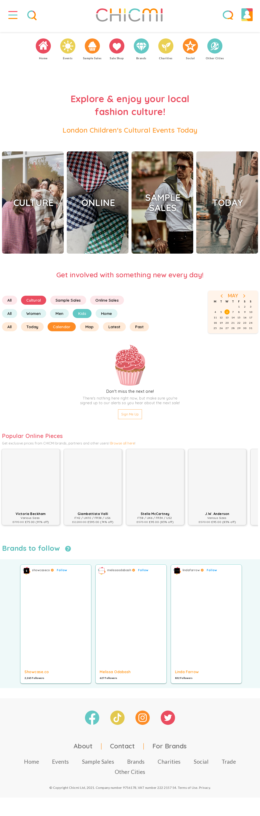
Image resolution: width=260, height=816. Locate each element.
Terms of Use (188, 792)
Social (201, 765)
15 (238, 321)
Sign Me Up (130, 418)
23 (244, 326)
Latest (114, 330)
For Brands (169, 750)
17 (250, 321)
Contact (122, 750)
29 (238, 332)
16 (244, 321)
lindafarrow (193, 574)
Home (106, 317)
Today (32, 330)
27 (227, 332)
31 (250, 332)
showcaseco (43, 574)
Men (59, 317)
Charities (169, 765)
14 (232, 321)
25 (215, 332)
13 (227, 321)
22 (238, 326)
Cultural (33, 304)
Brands (136, 765)
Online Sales (107, 304)
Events (60, 765)
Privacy (204, 792)
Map (89, 330)
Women (33, 317)
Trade (229, 765)
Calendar (61, 330)
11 (215, 321)
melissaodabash (121, 574)
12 (221, 321)
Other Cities (130, 775)
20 (227, 326)
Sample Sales (68, 304)
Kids (82, 317)
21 (232, 326)
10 (250, 316)
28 (232, 332)
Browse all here (122, 447)
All (9, 304)
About (83, 750)
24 (250, 326)
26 (221, 332)
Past (139, 330)
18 (215, 326)
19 (221, 326)
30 (244, 332)
